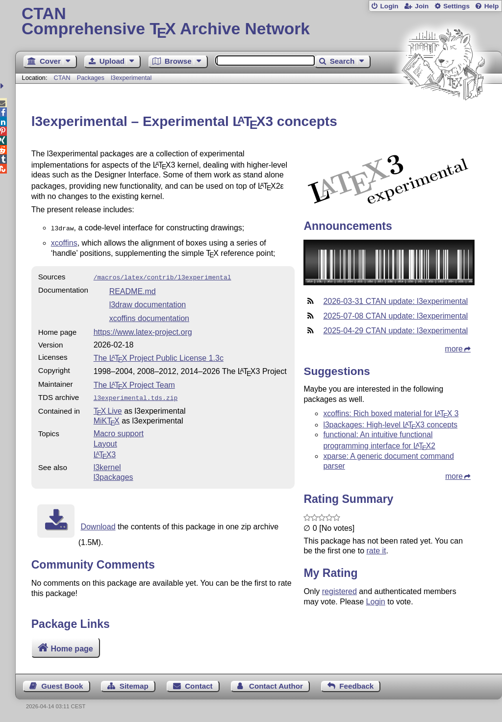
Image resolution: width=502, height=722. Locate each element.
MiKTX (107, 418)
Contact (199, 686)
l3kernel (107, 464)
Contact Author (276, 686)
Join (421, 6)
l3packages (113, 474)
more (454, 349)
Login (389, 6)
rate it (376, 551)
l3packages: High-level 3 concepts (390, 425)
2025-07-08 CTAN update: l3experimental (395, 316)
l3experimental (131, 77)
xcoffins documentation (149, 316)
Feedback (356, 686)
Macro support (119, 430)
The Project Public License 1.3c (159, 356)
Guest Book (62, 686)
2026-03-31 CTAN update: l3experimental (395, 301)
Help (491, 6)
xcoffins (64, 242)
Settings (456, 6)
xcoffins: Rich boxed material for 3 (390, 413)
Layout (105, 441)
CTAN (62, 77)
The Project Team (134, 383)
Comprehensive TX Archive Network (259, 22)
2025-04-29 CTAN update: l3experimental (395, 330)
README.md (132, 289)
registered (339, 591)
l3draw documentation (147, 303)
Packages (91, 77)
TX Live (108, 408)
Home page (71, 649)
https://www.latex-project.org (143, 330)
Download (97, 524)
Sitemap (134, 686)
